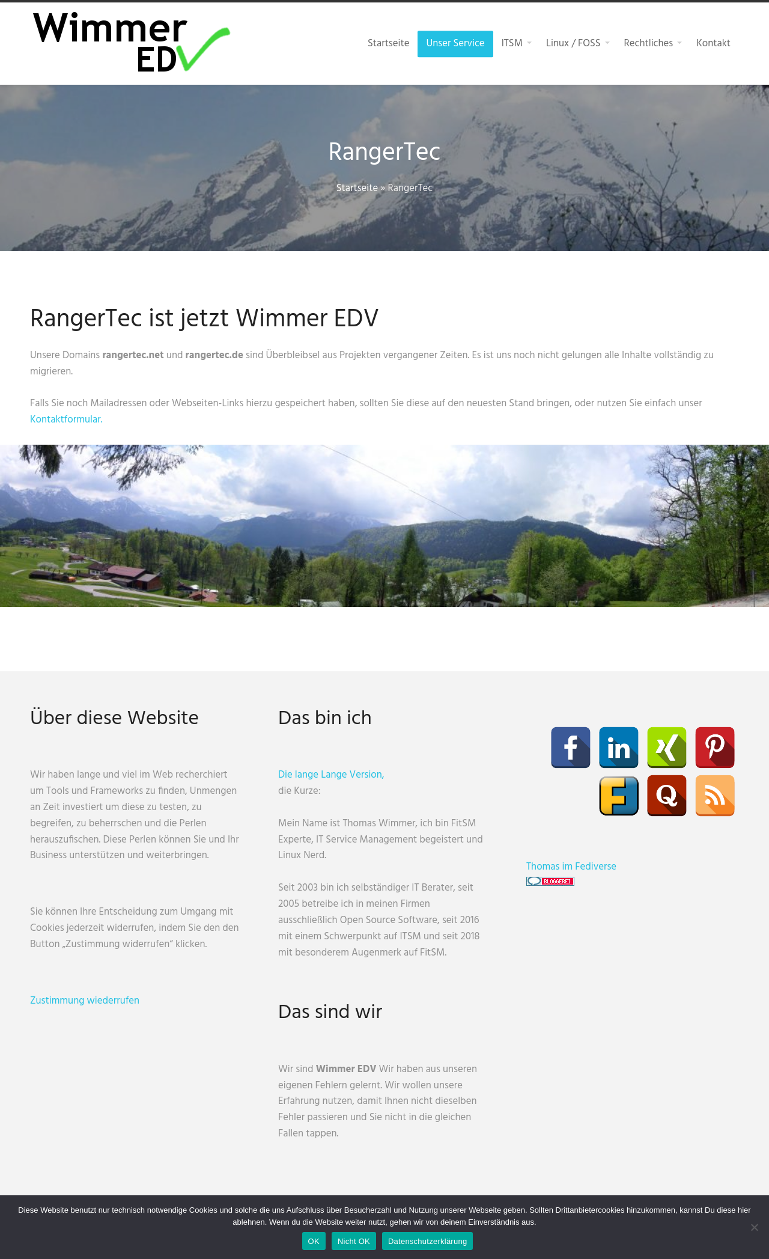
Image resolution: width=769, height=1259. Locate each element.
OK (314, 1241)
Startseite (357, 188)
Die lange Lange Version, (331, 775)
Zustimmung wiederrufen (84, 1001)
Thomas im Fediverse (571, 867)
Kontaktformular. (66, 420)
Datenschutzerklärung (427, 1241)
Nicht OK (354, 1241)
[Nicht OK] (754, 1227)
